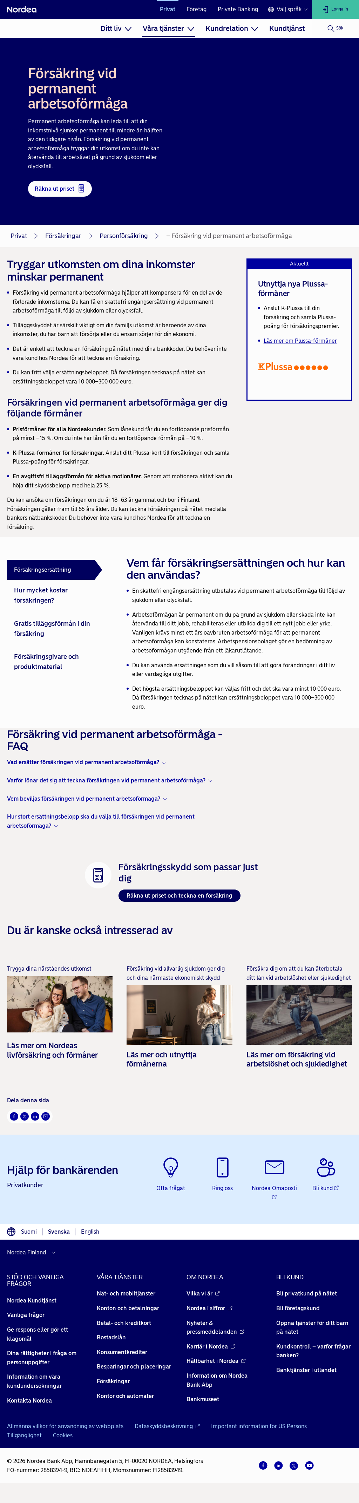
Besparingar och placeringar (134, 1366)
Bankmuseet (203, 1399)
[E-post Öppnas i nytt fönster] (45, 1116)
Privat (167, 9)
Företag (196, 9)
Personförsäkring (124, 236)
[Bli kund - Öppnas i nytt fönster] (326, 1175)
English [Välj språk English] (90, 1231)
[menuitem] (116, 28)
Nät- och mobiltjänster (126, 1293)
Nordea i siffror (209, 1308)
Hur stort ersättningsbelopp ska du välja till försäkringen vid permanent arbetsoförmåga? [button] (101, 821)
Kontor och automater (125, 1396)
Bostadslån (111, 1337)
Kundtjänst (287, 28)
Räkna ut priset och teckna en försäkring (179, 895)
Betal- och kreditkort (124, 1323)
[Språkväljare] (287, 9)
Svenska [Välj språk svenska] (59, 1231)
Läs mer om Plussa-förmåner (300, 340)
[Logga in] (335, 9)
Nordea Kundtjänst (31, 1300)
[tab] (54, 570)
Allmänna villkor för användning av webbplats (65, 1426)
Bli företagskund (298, 1308)
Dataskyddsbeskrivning (167, 1426)
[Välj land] (33, 1252)
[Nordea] (21, 9)
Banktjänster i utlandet (306, 1370)
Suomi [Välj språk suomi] (29, 1231)
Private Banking (238, 9)
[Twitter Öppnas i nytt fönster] (24, 1116)
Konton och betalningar (128, 1308)
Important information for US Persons (259, 1426)
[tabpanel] (236, 633)
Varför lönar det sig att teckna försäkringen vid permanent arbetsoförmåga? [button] (106, 780)
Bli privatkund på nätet (306, 1293)
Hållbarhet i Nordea (216, 1361)
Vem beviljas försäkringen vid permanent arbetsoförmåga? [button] (83, 798)
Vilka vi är (203, 1293)
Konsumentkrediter (122, 1352)
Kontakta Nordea (29, 1400)
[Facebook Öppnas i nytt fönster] (14, 1116)
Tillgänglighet (24, 1435)
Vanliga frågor (26, 1315)
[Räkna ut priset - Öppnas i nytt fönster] (60, 189)
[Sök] (335, 28)
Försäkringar (63, 236)
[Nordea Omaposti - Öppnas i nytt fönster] (274, 1179)
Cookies (63, 1435)
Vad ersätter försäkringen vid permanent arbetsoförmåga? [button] (83, 762)
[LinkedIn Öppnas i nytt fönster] (35, 1116)
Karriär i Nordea (211, 1346)
